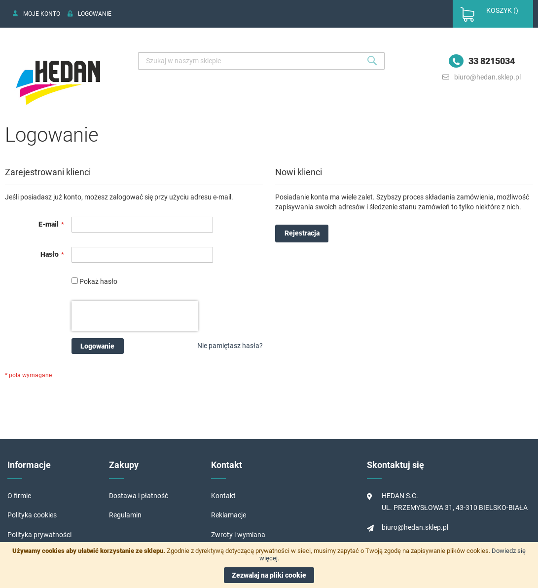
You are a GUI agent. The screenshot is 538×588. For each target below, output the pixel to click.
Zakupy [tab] (124, 465)
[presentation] (135, 316)
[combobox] (261, 61)
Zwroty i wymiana (238, 535)
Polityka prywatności (39, 535)
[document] (269, 565)
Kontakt (223, 496)
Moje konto (41, 13)
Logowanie (94, 13)
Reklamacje (228, 515)
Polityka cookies (32, 515)
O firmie (19, 496)
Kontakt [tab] (226, 465)
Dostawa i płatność (138, 496)
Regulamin (125, 515)
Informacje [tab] (29, 465)
